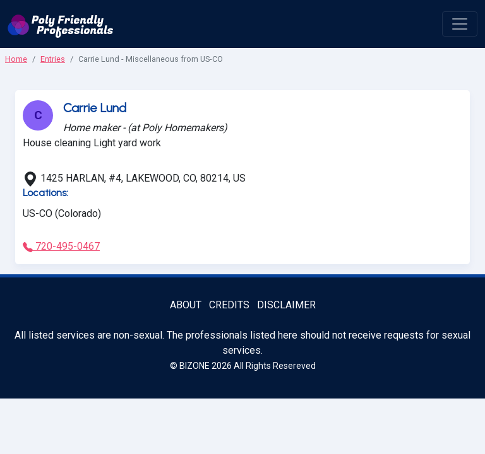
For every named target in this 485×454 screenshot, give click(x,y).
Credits (229, 305)
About (185, 305)
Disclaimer (286, 305)
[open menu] (459, 24)
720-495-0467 (61, 246)
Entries (52, 59)
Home (16, 59)
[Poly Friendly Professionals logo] (61, 24)
